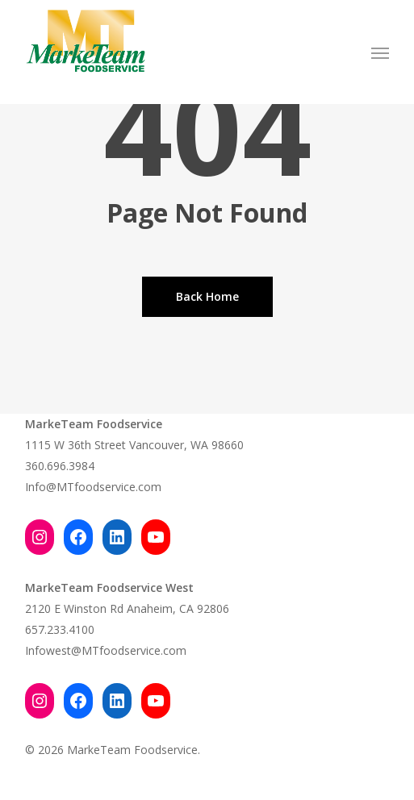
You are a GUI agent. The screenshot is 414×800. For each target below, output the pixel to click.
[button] (380, 52)
